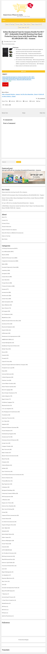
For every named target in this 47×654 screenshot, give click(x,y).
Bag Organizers (6, 484)
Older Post (42, 113)
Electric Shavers (6, 477)
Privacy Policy (6, 223)
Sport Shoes (5, 308)
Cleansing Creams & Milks (9, 493)
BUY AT (23, 71)
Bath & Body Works (7, 534)
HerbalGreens (5, 603)
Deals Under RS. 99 (36, 24)
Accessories (5, 292)
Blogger (26, 639)
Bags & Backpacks (7, 572)
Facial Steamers (6, 430)
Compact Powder (6, 446)
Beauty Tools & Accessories (9, 455)
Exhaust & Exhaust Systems (9, 427)
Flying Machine (6, 481)
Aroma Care (5, 443)
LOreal (4, 512)
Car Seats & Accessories (8, 521)
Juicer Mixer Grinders (8, 383)
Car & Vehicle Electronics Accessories (12, 474)
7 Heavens (5, 594)
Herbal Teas (5, 349)
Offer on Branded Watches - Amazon (11, 94)
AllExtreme (5, 333)
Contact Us (5, 220)
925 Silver (4, 609)
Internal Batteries (7, 374)
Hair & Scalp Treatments (8, 393)
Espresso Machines (7, 578)
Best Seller (4, 239)
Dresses (4, 289)
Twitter (19, 101)
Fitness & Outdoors (7, 286)
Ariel (3, 568)
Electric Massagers (7, 540)
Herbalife (4, 531)
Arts (3, 584)
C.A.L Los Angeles (6, 408)
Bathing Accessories (7, 556)
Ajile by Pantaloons (7, 616)
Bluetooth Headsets (7, 327)
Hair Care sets (6, 449)
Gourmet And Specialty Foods (10, 587)
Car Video (4, 421)
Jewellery (4, 270)
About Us (4, 217)
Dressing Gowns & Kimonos (9, 440)
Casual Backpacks (7, 342)
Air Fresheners (6, 314)
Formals (4, 358)
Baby (3, 264)
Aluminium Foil (6, 437)
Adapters (4, 424)
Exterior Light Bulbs (7, 562)
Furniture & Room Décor (8, 565)
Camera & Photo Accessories (9, 515)
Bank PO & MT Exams (7, 590)
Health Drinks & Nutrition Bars (10, 320)
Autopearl (4, 273)
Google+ (25, 101)
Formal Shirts (5, 283)
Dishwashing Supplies (8, 433)
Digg (38, 101)
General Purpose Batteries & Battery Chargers (14, 364)
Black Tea (4, 459)
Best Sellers (27, 24)
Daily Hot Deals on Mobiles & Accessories (12, 232)
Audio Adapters (6, 396)
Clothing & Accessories (8, 248)
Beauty (4, 254)
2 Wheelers (5, 499)
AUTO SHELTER (6, 550)
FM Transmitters (6, 496)
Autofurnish (5, 295)
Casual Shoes (5, 518)
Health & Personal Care (8, 257)
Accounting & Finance (8, 597)
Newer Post (5, 113)
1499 (5, 84)
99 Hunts (4, 612)
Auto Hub (4, 279)
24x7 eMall (5, 528)
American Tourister (7, 418)
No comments (41, 98)
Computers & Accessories (8, 261)
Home (23, 113)
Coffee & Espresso (6, 377)
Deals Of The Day (10, 24)
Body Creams (5, 452)
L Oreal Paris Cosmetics (8, 600)
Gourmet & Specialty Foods (9, 267)
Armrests (4, 546)
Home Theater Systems (8, 386)
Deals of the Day (6, 236)
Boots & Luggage (6, 389)
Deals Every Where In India (13, 15)
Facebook (12, 101)
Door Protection (6, 471)
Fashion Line (5, 380)
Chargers (4, 462)
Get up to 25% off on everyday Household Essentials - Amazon (21, 170)
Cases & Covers (6, 361)
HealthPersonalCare (7, 559)
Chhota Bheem (6, 465)
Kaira (3, 352)
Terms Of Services (6, 226)
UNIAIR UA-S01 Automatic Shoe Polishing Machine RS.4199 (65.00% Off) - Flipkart (23, 195)
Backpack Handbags (7, 490)
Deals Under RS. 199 (24, 27)
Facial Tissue (5, 543)
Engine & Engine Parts (8, 524)
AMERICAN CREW (6, 339)
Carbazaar (4, 487)
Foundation (5, 415)
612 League (5, 311)
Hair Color (5, 581)
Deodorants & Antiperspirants (10, 336)
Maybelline (5, 317)
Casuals (4, 355)
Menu (23, 20)
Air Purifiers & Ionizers (8, 553)
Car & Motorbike (6, 251)
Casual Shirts (5, 276)
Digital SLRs (5, 330)
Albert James (5, 537)
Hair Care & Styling (7, 509)
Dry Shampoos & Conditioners (10, 411)
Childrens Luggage (7, 402)
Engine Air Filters (7, 502)
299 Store (4, 606)
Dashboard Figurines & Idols (9, 345)
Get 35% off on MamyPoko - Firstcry (29, 94)
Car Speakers (5, 575)
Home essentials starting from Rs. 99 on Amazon (14, 192)
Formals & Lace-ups (7, 367)
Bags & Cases (5, 399)
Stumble (32, 101)
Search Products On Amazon (9, 229)
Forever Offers (19, 24)
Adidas (4, 468)
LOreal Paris (5, 298)
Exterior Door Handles (8, 506)
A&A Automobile (6, 301)
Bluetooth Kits (6, 405)
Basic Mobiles (5, 305)
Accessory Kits (6, 323)
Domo (3, 371)
